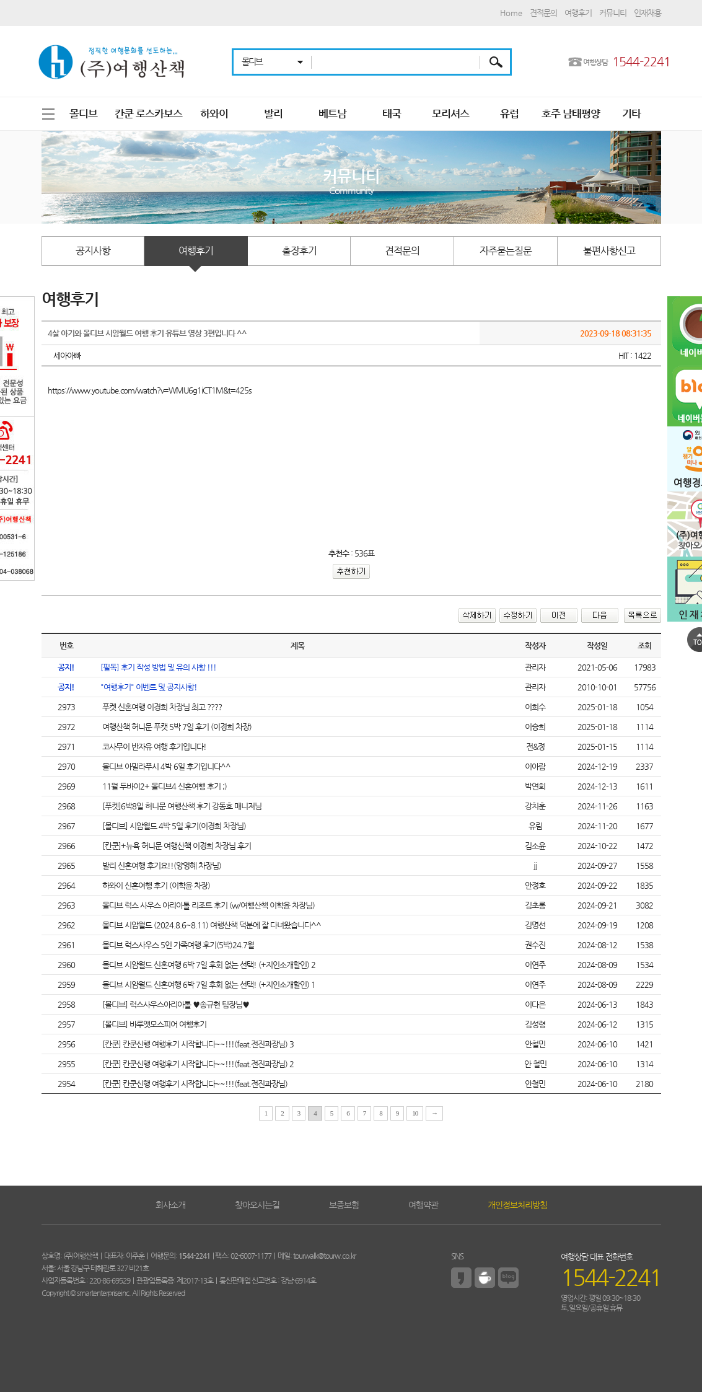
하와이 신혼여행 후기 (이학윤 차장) (155, 885)
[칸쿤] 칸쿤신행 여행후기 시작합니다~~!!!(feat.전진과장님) (193, 1083)
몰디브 (83, 113)
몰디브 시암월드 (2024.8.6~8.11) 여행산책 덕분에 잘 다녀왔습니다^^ (210, 925)
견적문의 (543, 12)
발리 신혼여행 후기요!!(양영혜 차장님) (160, 865)
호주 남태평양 (571, 113)
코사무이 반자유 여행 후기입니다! (153, 746)
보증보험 (344, 1205)
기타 (631, 113)
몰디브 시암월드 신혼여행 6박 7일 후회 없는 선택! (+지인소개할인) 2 (207, 964)
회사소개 (170, 1205)
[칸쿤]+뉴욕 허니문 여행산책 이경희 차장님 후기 (175, 845)
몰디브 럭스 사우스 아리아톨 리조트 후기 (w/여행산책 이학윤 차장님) (207, 905)
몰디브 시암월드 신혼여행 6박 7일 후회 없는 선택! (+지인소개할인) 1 (207, 984)
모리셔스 (450, 113)
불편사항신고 (609, 251)
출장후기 (299, 251)
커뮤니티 (612, 12)
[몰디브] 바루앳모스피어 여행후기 (153, 1024)
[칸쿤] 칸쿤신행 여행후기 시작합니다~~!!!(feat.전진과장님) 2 (197, 1063)
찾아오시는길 (257, 1205)
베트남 (332, 113)
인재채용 (647, 12)
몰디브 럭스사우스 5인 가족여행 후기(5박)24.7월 (177, 944)
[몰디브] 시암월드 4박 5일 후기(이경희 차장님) (173, 825)
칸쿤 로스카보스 (148, 113)
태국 (391, 113)
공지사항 (93, 251)
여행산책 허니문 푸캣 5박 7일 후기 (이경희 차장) (176, 726)
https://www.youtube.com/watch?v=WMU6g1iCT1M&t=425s (150, 390)
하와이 (214, 113)
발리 (273, 113)
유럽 (509, 113)
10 (415, 1113)
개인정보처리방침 (517, 1205)
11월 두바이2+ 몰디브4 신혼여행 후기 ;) (163, 786)
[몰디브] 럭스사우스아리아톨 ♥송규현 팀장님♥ (174, 1004)
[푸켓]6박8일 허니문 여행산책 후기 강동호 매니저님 (180, 806)
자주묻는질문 (506, 251)
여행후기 (578, 12)
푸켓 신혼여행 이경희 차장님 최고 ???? (161, 706)
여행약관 (423, 1205)
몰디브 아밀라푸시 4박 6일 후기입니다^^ (165, 766)
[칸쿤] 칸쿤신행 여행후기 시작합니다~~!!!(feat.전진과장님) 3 (197, 1044)
